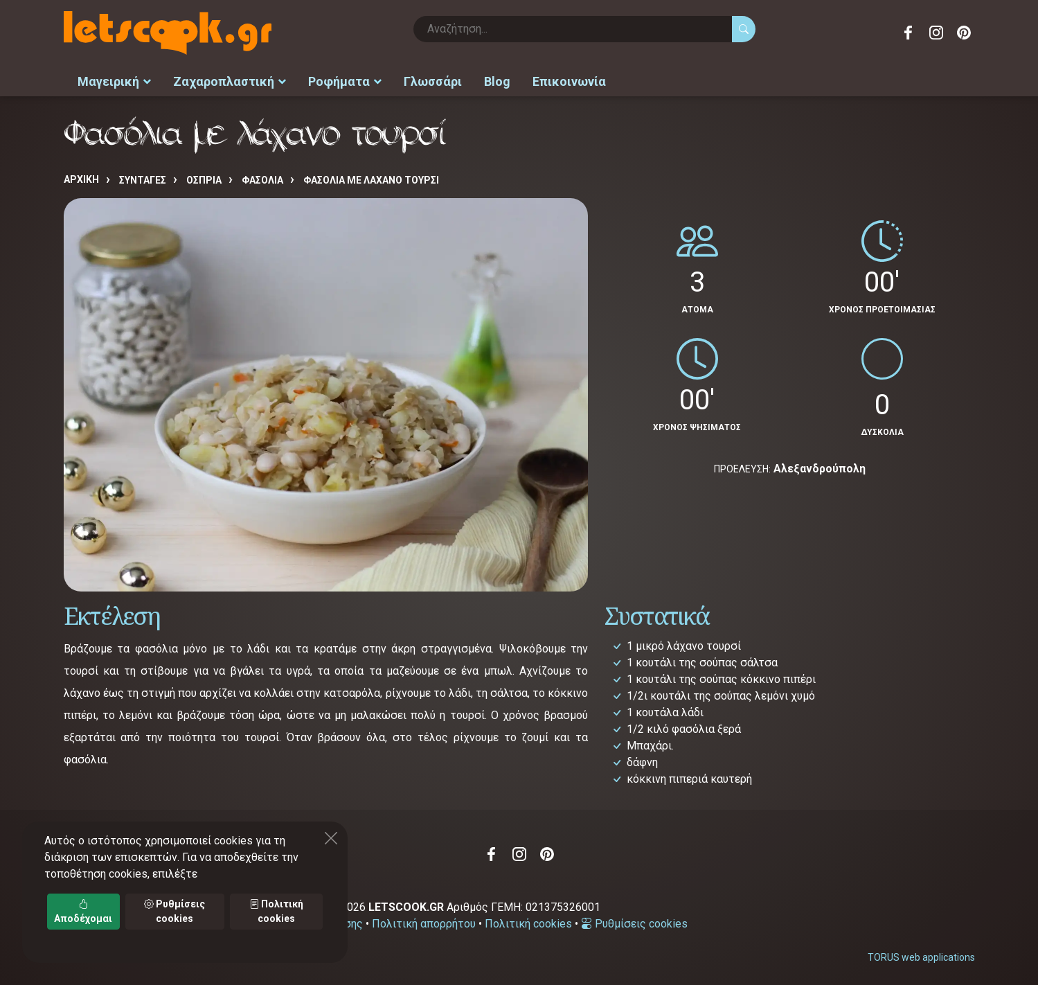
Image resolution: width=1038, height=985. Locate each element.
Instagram (936, 32)
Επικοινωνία (569, 80)
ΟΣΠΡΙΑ (204, 178)
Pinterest (964, 32)
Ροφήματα (345, 80)
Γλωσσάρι (433, 80)
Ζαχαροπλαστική (229, 80)
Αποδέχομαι (83, 911)
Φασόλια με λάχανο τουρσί (371, 178)
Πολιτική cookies (528, 921)
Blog (497, 80)
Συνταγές (142, 178)
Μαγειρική (114, 80)
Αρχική (81, 177)
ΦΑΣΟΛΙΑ (262, 178)
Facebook (908, 32)
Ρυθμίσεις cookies (634, 921)
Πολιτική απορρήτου (424, 921)
